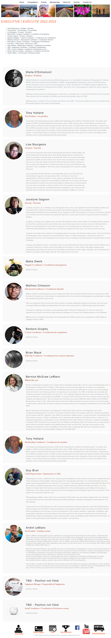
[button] (32, 2)
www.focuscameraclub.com (70, 635)
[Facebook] (77, 627)
